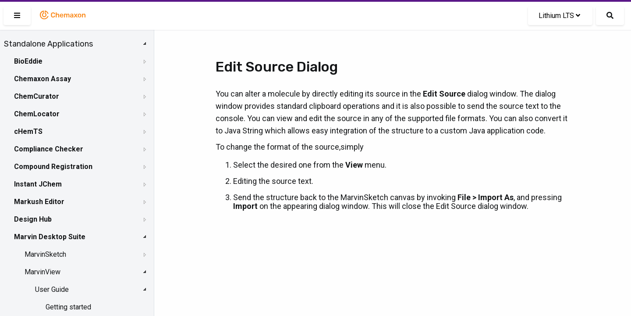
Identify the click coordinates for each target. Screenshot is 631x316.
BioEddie (28, 61)
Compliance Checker (48, 149)
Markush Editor (39, 202)
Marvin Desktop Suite (49, 237)
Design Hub (33, 219)
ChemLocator (37, 114)
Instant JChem (38, 184)
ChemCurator (36, 96)
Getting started (68, 307)
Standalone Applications (48, 44)
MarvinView (42, 272)
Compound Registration (53, 166)
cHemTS (28, 131)
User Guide (52, 289)
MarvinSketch (45, 254)
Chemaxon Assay (42, 79)
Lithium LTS (559, 15)
